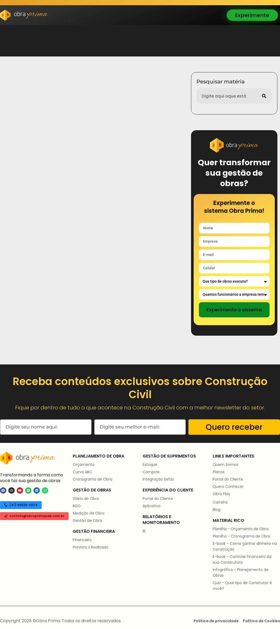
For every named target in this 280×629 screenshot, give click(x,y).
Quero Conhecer (228, 486)
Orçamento (83, 464)
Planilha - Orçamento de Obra (240, 528)
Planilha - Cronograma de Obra (241, 536)
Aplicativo (151, 505)
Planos (219, 471)
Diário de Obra (86, 498)
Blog (216, 509)
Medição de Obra (88, 513)
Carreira (220, 502)
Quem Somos (225, 464)
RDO (77, 505)
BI (144, 531)
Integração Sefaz (158, 479)
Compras (151, 471)
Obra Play (221, 493)
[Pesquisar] (264, 96)
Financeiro (82, 539)
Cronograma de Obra (92, 479)
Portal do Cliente (158, 498)
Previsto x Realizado (90, 547)
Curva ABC (82, 471)
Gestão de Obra (87, 520)
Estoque (150, 464)
